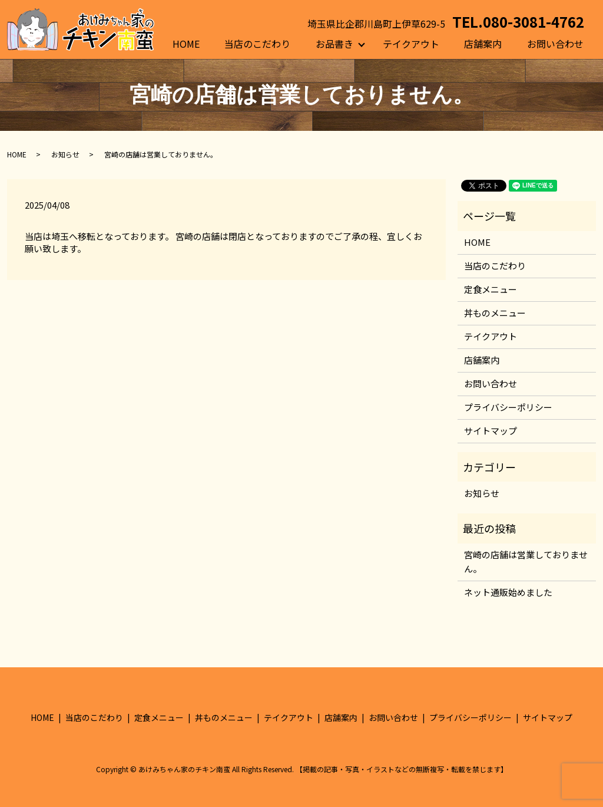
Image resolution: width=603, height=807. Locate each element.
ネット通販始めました (508, 592)
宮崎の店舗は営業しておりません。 (526, 561)
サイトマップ (490, 430)
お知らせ (65, 154)
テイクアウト (411, 44)
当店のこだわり (257, 44)
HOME (186, 44)
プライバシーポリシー (508, 407)
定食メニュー (490, 289)
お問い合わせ (555, 44)
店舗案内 (483, 44)
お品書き (334, 44)
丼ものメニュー (495, 313)
